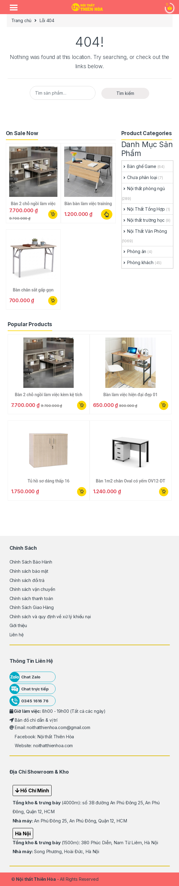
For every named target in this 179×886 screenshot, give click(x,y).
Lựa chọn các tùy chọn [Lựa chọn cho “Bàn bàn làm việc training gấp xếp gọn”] (106, 214)
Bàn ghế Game (139, 166)
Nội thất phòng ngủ (143, 188)
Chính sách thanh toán (31, 598)
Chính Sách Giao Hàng (32, 607)
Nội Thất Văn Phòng (144, 231)
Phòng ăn (134, 251)
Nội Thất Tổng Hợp (143, 209)
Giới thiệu (18, 625)
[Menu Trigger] (13, 7)
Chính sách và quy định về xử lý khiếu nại (50, 616)
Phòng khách (138, 262)
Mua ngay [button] (52, 214)
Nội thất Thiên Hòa (36, 879)
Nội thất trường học (143, 220)
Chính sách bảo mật (29, 571)
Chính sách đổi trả (27, 580)
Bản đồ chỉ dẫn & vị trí (34, 720)
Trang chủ (21, 20)
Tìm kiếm (125, 93)
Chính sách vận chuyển (32, 589)
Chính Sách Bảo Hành (31, 561)
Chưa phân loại (139, 177)
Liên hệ (17, 634)
